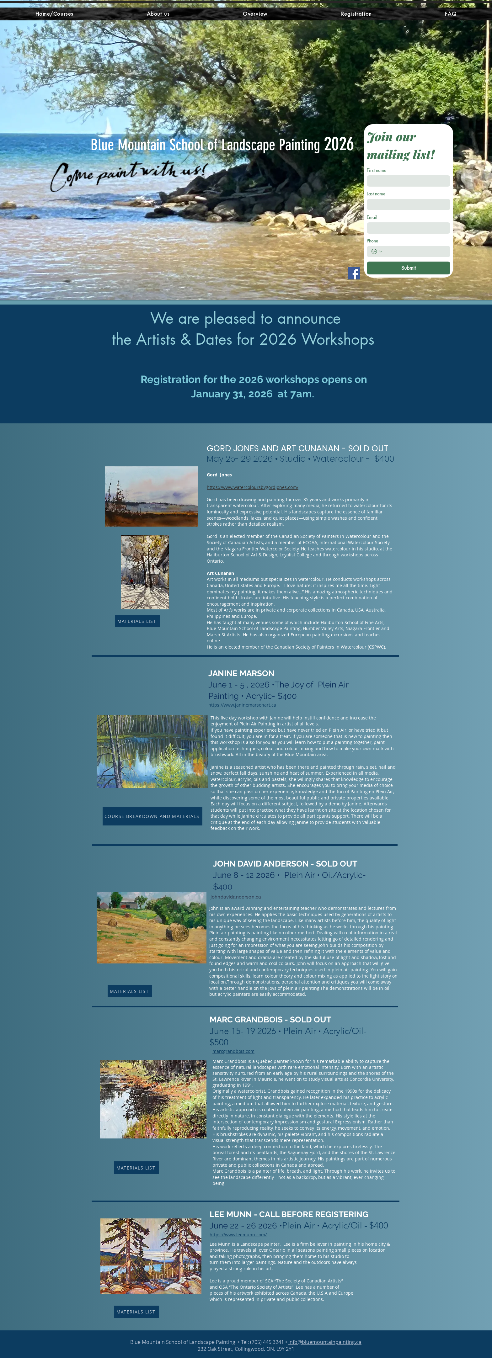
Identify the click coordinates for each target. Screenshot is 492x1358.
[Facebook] (354, 273)
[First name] (407, 181)
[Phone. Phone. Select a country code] (377, 251)
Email (372, 217)
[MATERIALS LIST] (137, 621)
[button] (151, 496)
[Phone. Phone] (415, 251)
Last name (376, 193)
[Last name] (407, 204)
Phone (372, 240)
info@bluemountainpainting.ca (324, 1342)
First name (376, 170)
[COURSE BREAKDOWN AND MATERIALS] (152, 816)
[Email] (407, 228)
